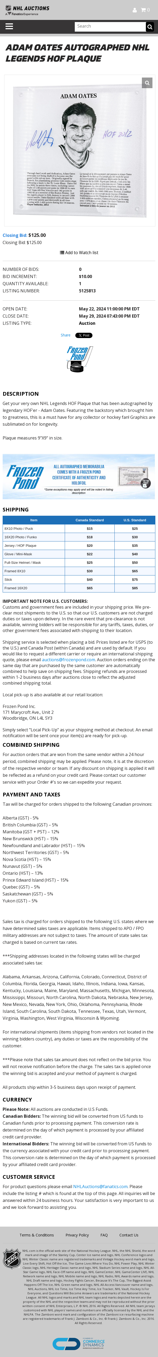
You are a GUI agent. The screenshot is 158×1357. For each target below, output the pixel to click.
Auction (87, 323)
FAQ (104, 1234)
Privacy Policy (77, 1234)
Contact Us (128, 1234)
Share (66, 335)
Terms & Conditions (37, 1234)
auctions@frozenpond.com (68, 660)
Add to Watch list (79, 252)
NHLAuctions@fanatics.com (100, 1186)
